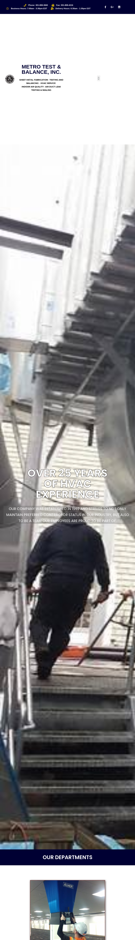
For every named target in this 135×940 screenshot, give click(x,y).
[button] (98, 78)
